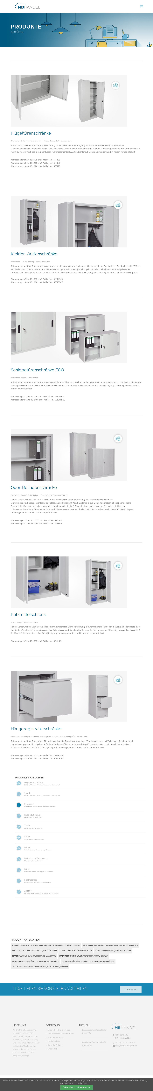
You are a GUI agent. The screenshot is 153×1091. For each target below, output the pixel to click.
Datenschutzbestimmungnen (76, 1087)
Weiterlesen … (83, 1083)
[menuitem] (80, 785)
